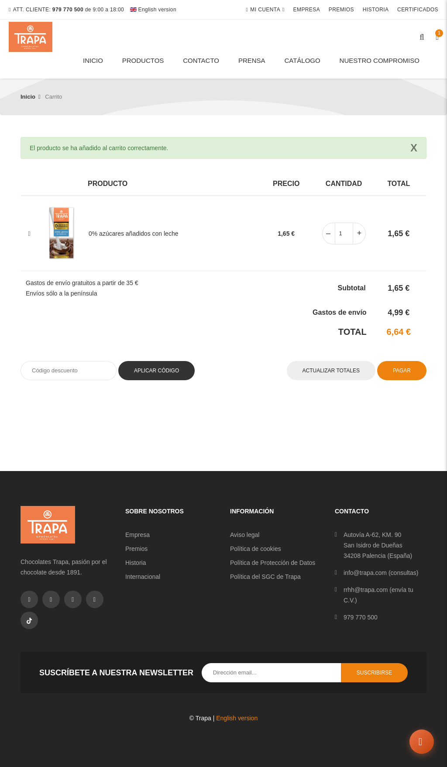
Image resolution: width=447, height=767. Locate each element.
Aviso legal (244, 534)
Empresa (306, 10)
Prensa (251, 60)
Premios (341, 10)
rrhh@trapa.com (366, 589)
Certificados (417, 10)
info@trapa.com (365, 572)
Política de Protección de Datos (272, 562)
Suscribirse (374, 673)
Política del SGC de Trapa (265, 576)
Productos (143, 60)
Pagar (402, 371)
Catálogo (302, 60)
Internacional (142, 576)
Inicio (93, 60)
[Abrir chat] (421, 741)
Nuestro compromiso (379, 60)
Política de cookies (255, 548)
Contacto (201, 60)
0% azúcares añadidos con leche (133, 233)
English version (153, 10)
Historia (376, 10)
